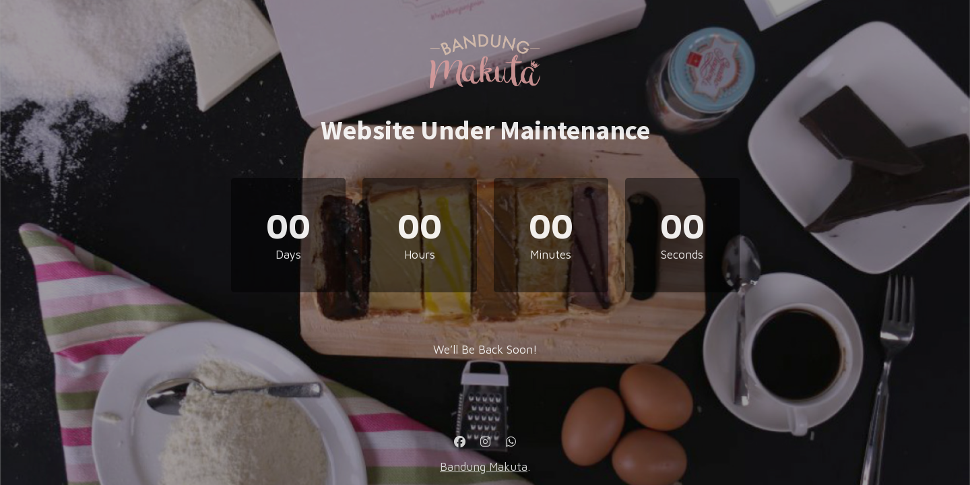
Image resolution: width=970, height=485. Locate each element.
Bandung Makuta (483, 467)
